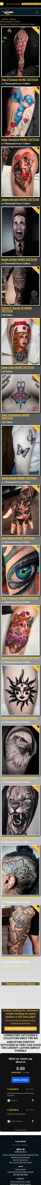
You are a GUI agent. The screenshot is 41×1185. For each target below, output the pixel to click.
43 (24, 24)
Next (32, 24)
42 (21, 24)
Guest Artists (9, 259)
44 (26, 24)
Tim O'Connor (9, 79)
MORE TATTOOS (28, 79)
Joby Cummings (11, 415)
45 (29, 24)
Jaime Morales (10, 199)
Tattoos (4, 19)
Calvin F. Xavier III (12, 308)
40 (17, 24)
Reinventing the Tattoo (21, 1182)
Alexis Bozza (9, 478)
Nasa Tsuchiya (10, 139)
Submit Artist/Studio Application (20, 1029)
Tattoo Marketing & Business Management (20, 1155)
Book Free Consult (17, 4)
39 (14, 24)
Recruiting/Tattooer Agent (20, 1162)
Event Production (20, 1160)
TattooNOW (20, 1169)
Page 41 (12, 19)
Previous (3, 24)
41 (19, 24)
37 (9, 24)
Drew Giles (7, 367)
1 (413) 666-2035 (20, 1174)
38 (11, 24)
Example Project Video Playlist (20, 1172)
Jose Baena (8, 538)
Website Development (20, 1157)
